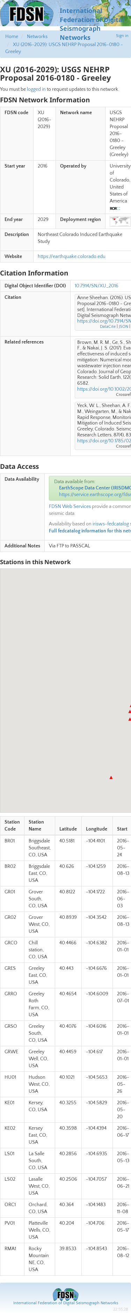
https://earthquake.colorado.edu (71, 256)
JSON (123, 326)
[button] (111, 777)
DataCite (108, 326)
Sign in (122, 36)
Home (11, 36)
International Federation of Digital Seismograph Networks (65, 1303)
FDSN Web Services (70, 506)
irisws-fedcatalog (111, 524)
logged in (36, 89)
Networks (37, 36)
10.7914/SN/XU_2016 (96, 286)
